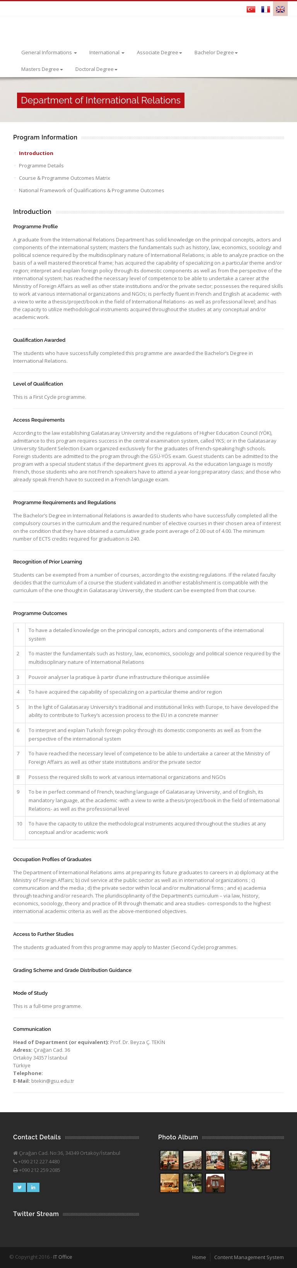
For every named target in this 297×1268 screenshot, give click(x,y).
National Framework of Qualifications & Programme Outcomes (91, 190)
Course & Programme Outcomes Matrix (64, 177)
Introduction (36, 153)
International (107, 52)
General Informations (49, 52)
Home (199, 1257)
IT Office (62, 1256)
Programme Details (41, 165)
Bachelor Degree (216, 52)
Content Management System (249, 1257)
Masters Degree (42, 68)
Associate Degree (159, 52)
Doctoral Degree (96, 68)
